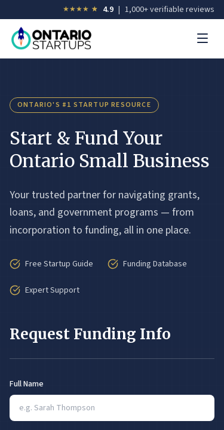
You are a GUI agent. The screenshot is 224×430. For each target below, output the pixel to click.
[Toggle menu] (202, 38)
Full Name (27, 384)
